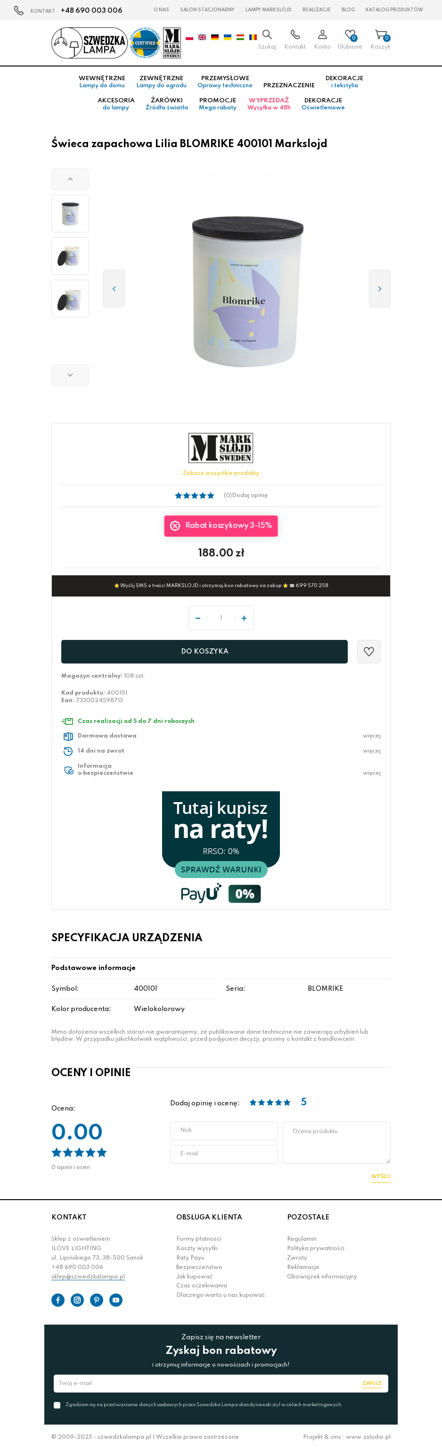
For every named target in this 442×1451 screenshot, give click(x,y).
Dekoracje (344, 82)
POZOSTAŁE (308, 1217)
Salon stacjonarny (207, 10)
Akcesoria (116, 104)
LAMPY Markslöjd (269, 10)
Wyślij (381, 1176)
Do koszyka (205, 651)
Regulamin (302, 1239)
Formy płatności (198, 1239)
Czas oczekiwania (201, 1286)
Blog (348, 10)
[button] (70, 179)
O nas (161, 10)
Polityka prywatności (315, 1249)
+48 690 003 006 (92, 11)
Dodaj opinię (250, 495)
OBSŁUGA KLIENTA (209, 1217)
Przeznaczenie (289, 86)
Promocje (218, 104)
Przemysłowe (225, 82)
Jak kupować (194, 1277)
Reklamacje (303, 1267)
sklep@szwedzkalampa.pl (88, 1277)
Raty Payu (190, 1258)
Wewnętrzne (102, 82)
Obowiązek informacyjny (322, 1277)
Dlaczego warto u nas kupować (220, 1295)
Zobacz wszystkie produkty (221, 473)
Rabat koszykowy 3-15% (228, 525)
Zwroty (297, 1258)
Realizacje (317, 10)
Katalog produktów (394, 10)
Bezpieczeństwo (199, 1267)
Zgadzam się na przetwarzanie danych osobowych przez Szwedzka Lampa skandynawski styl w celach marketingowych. (204, 1404)
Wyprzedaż (269, 104)
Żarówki (167, 104)
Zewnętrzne (161, 82)
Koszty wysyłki (197, 1249)
